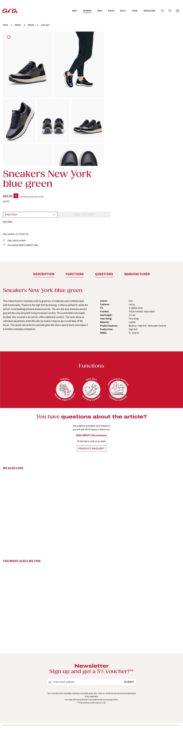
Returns (114, 698)
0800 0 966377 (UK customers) (91, 352)
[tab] (43, 191)
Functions (116, 681)
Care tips (115, 665)
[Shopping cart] (177, 11)
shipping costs (130, 729)
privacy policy (112, 616)
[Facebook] (160, 667)
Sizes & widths (119, 703)
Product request (91, 365)
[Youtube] (169, 667)
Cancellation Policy (76, 681)
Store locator (72, 665)
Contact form (24, 682)
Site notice (70, 687)
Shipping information (122, 692)
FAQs (113, 676)
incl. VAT (113, 73)
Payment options (120, 687)
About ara (70, 676)
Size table (114, 93)
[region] (53, 99)
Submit (129, 599)
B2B (67, 670)
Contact (114, 670)
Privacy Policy (73, 698)
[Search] (162, 11)
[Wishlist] (170, 11)
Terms (68, 692)
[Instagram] (160, 677)
